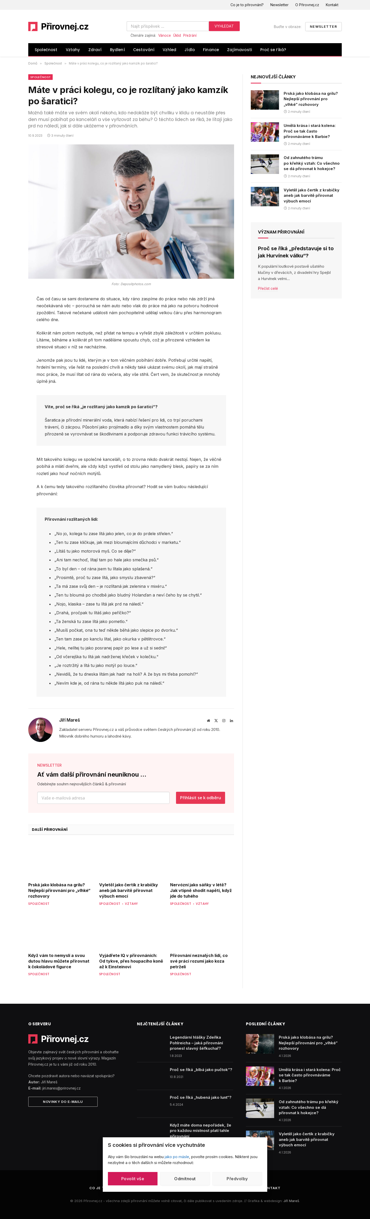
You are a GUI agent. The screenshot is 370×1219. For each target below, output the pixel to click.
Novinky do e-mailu (63, 1102)
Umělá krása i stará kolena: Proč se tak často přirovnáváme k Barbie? (310, 131)
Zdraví (95, 49)
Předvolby (237, 1178)
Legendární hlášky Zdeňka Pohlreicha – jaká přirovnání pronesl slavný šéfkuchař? (196, 1043)
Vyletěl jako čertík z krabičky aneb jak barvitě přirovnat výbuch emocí (128, 890)
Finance (211, 49)
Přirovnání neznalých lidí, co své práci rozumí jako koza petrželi (199, 961)
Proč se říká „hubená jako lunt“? (201, 1097)
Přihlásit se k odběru (200, 798)
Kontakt (332, 5)
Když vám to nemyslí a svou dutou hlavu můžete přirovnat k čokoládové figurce (58, 961)
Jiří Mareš (69, 720)
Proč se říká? (273, 49)
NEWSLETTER (49, 765)
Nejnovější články (273, 77)
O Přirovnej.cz (307, 5)
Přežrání (190, 35)
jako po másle (177, 1156)
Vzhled (169, 49)
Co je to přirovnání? (247, 5)
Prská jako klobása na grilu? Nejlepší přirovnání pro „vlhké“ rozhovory (59, 890)
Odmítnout (185, 1178)
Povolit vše (132, 1178)
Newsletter (279, 5)
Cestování (144, 49)
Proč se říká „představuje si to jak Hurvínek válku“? (296, 251)
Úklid (177, 35)
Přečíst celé (268, 288)
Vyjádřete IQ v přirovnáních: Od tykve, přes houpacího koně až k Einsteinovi (131, 961)
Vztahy (73, 49)
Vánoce (164, 35)
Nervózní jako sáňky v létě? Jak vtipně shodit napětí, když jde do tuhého (201, 890)
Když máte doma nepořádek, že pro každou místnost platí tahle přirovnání (200, 1131)
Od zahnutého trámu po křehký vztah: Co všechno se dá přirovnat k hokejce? (312, 163)
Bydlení (117, 49)
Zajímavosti (239, 49)
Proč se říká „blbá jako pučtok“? (201, 1069)
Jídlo (189, 49)
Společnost (46, 49)
